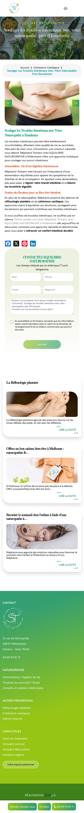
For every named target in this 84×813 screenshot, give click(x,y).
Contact (44, 806)
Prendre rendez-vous (22, 806)
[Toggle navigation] (66, 8)
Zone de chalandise (15, 738)
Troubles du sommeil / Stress (21, 682)
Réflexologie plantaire (17, 708)
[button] (75, 103)
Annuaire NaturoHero (16, 749)
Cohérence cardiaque (16, 713)
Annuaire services (14, 744)
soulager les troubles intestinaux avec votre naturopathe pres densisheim (42, 72)
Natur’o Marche (12, 719)
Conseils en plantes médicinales (23, 688)
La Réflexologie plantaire (22, 383)
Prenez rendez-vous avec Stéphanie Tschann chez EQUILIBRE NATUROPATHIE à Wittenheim (39, 221)
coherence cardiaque (46, 67)
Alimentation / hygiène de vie (21, 677)
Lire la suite (67, 430)
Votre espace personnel (20, 764)
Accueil (24, 67)
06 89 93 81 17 (11, 657)
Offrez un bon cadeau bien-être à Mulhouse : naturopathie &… (35, 451)
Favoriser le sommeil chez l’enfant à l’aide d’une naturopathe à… (36, 517)
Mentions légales (13, 755)
